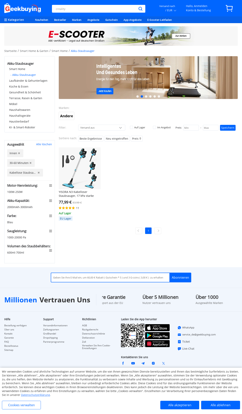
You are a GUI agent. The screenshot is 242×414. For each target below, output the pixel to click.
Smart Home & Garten (34, 51)
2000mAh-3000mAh (20, 207)
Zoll (84, 341)
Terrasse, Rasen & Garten (25, 98)
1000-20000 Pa (17, 237)
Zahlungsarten (51, 329)
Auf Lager (137, 127)
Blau (10, 222)
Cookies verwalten (21, 405)
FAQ (6, 341)
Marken (77, 20)
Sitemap (8, 350)
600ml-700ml (16, 252)
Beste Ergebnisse (91, 138)
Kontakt (8, 333)
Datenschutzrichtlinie (93, 333)
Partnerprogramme (53, 341)
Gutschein (111, 20)
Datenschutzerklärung (35, 395)
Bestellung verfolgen (15, 325)
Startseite (10, 51)
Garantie (9, 337)
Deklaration (88, 337)
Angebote (93, 20)
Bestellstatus (11, 346)
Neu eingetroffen (117, 138)
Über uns (9, 329)
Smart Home (60, 51)
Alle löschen (44, 144)
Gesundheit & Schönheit (25, 92)
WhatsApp (185, 328)
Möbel (13, 104)
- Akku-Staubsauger (23, 75)
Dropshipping (50, 337)
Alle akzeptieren (179, 405)
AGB (84, 325)
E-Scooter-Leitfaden (159, 20)
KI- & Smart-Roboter (22, 127)
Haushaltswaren (19, 110)
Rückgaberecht (90, 329)
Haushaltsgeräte (20, 115)
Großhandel (49, 333)
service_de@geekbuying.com (196, 335)
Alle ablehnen (221, 405)
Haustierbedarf (19, 121)
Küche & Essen (18, 86)
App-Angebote (132, 20)
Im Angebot (162, 127)
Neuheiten (41, 20)
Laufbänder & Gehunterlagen (28, 80)
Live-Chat (185, 349)
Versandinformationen (55, 325)
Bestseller (60, 20)
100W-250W (15, 192)
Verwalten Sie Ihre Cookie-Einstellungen (96, 347)
